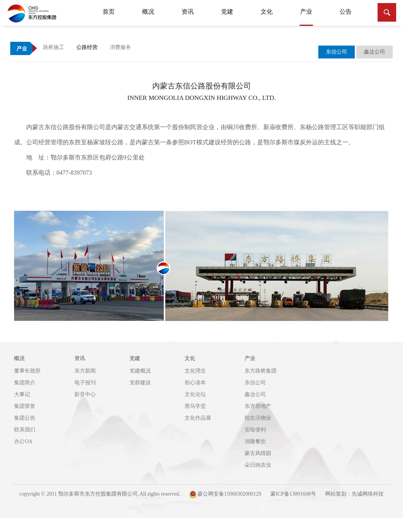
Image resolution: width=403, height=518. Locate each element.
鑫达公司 (255, 394)
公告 (346, 11)
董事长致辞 (27, 371)
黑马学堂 (195, 406)
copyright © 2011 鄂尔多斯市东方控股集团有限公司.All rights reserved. (99, 494)
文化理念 (195, 371)
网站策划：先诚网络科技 (354, 494)
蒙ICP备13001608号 (293, 494)
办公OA (23, 441)
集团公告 (24, 418)
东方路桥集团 (261, 371)
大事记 (22, 394)
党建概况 (140, 371)
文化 (267, 11)
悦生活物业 (258, 418)
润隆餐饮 (255, 441)
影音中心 (85, 394)
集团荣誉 (24, 406)
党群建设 (140, 382)
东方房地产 (258, 406)
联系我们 (24, 430)
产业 (306, 17)
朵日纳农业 (258, 465)
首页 (109, 11)
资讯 (188, 11)
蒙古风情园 (258, 453)
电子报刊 (85, 382)
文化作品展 (198, 418)
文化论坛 (195, 394)
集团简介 (24, 382)
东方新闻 (85, 371)
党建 (227, 11)
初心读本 (195, 382)
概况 (148, 11)
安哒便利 (255, 430)
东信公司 (255, 382)
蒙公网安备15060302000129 (226, 494)
